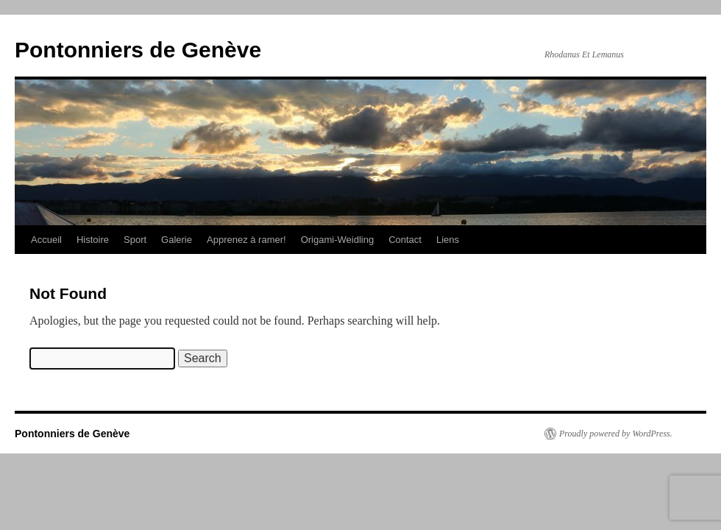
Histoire (93, 239)
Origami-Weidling (337, 239)
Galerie (176, 239)
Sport (135, 239)
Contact (405, 239)
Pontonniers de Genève (138, 50)
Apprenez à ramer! (246, 239)
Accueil (46, 239)
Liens (447, 239)
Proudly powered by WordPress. (615, 433)
